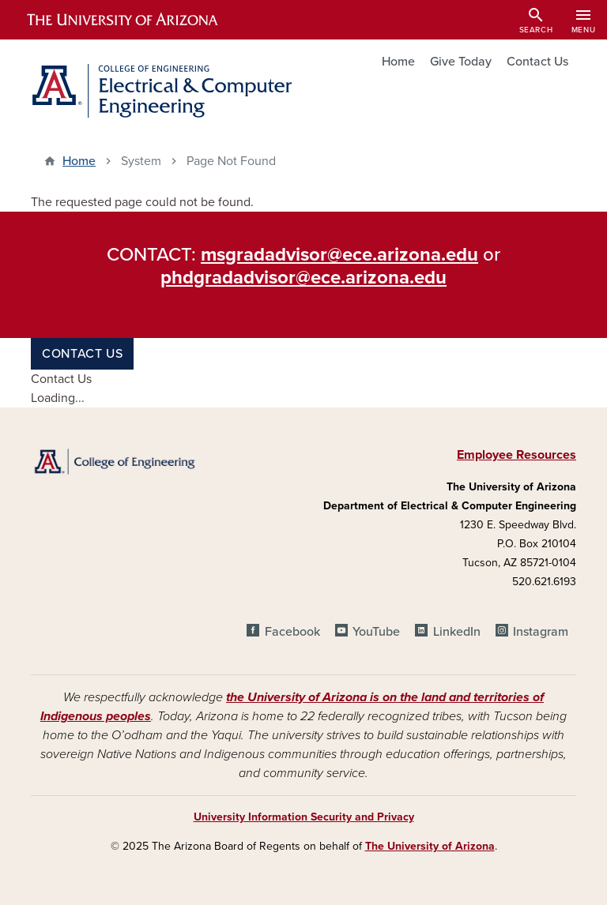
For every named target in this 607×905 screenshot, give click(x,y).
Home (398, 61)
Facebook (292, 632)
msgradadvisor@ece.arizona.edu (339, 254)
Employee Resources (516, 455)
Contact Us (537, 61)
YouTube (376, 632)
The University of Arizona (430, 846)
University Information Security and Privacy (304, 817)
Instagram (540, 632)
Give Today (461, 61)
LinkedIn (457, 632)
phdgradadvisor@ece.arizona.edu (303, 277)
